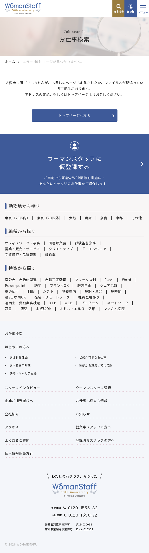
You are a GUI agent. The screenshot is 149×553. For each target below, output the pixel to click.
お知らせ (83, 413)
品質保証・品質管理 (21, 254)
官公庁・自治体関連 (21, 279)
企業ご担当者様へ (19, 400)
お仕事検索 (14, 333)
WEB (68, 302)
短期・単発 (94, 291)
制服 (30, 291)
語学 (37, 285)
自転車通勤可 (55, 279)
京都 (119, 217)
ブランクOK (59, 285)
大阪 (72, 217)
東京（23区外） (49, 217)
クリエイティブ (61, 248)
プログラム (90, 302)
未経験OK (44, 308)
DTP (52, 302)
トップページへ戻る (74, 115)
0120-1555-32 (83, 507)
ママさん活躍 (114, 308)
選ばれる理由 (19, 357)
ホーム (10, 61)
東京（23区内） (17, 217)
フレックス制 (85, 279)
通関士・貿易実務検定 (22, 302)
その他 (136, 217)
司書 (8, 308)
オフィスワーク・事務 (22, 243)
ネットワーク (117, 302)
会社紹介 (12, 413)
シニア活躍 (109, 285)
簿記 (23, 308)
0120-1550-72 (82, 515)
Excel (109, 279)
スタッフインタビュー (22, 387)
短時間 (116, 291)
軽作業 (50, 254)
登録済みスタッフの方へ (95, 440)
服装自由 (84, 285)
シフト (48, 291)
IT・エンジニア (94, 248)
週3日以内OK (15, 297)
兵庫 (88, 217)
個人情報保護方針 (19, 453)
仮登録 (131, 11)
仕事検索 (119, 11)
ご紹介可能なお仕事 (92, 357)
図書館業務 (57, 243)
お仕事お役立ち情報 (92, 400)
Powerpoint (15, 285)
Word (126, 279)
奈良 (103, 217)
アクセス (12, 427)
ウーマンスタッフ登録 (93, 387)
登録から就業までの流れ (96, 365)
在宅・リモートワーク (52, 297)
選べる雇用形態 (20, 365)
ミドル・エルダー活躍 (77, 308)
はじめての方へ (17, 346)
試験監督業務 (85, 243)
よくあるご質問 (17, 440)
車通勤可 (12, 291)
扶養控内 (69, 291)
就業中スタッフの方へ (93, 427)
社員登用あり (88, 297)
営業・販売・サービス (22, 248)
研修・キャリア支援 (23, 373)
